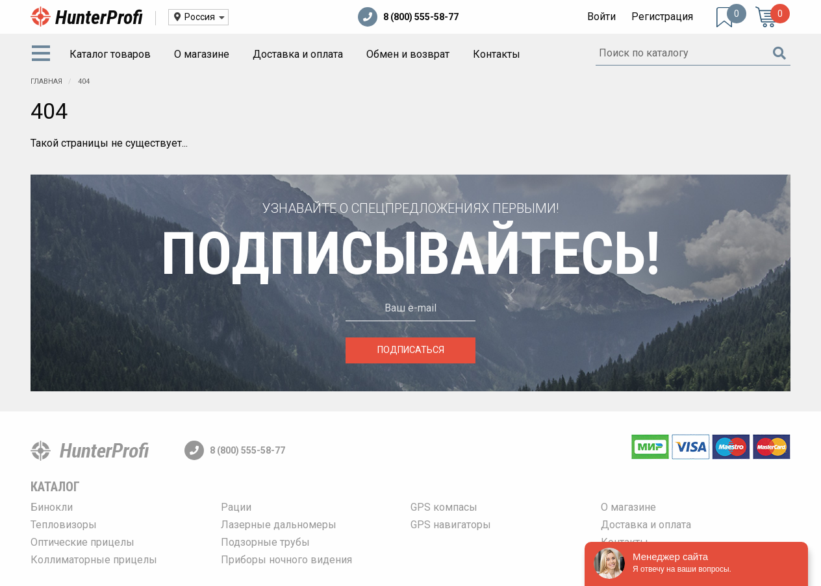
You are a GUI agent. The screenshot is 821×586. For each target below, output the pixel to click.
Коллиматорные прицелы (94, 560)
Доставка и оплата (298, 54)
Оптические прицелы (82, 542)
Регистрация (662, 16)
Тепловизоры (64, 525)
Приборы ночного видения (286, 560)
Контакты (496, 54)
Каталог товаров (110, 54)
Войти (601, 16)
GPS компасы (443, 507)
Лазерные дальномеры (278, 525)
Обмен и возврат (407, 54)
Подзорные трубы (265, 542)
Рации (236, 507)
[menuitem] (44, 54)
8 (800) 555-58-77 (408, 17)
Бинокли (52, 507)
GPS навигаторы (450, 525)
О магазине (201, 54)
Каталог (55, 486)
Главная (46, 81)
